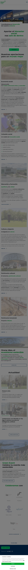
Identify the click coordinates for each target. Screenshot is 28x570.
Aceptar (12, 564)
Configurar (13, 566)
